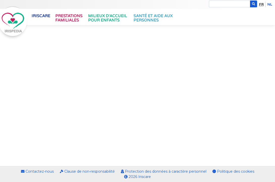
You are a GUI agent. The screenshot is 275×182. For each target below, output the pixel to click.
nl (269, 4)
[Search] (229, 4)
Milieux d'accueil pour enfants (107, 18)
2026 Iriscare (137, 176)
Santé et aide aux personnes (153, 18)
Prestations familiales (68, 18)
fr (261, 4)
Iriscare (41, 16)
